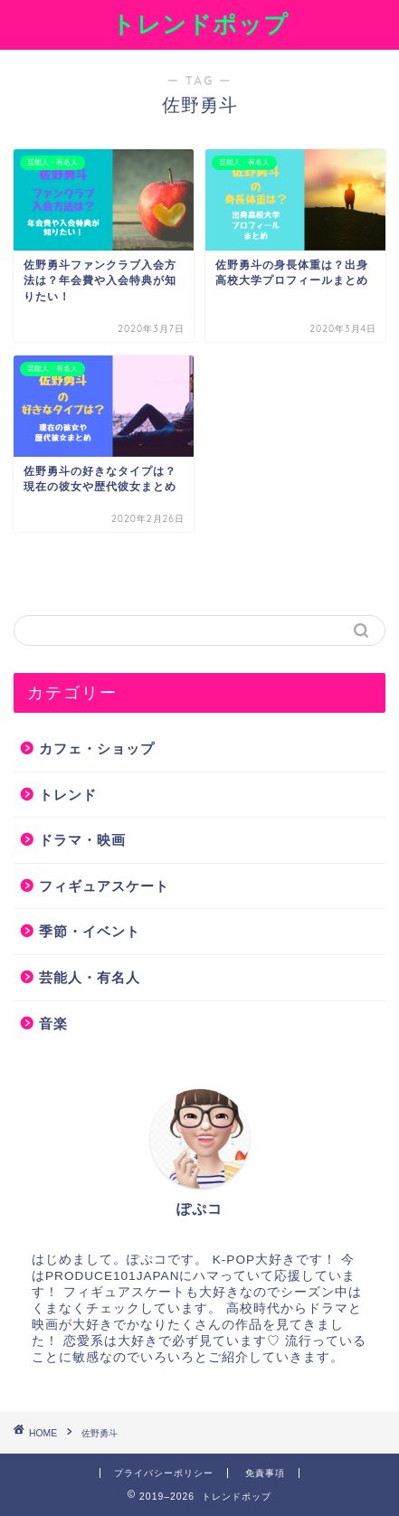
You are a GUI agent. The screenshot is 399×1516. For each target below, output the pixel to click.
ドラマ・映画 (82, 840)
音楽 (53, 1023)
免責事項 (265, 1473)
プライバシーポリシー (164, 1473)
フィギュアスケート (104, 886)
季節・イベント (89, 931)
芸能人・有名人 (89, 977)
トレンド (68, 794)
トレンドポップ (200, 23)
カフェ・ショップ (97, 748)
